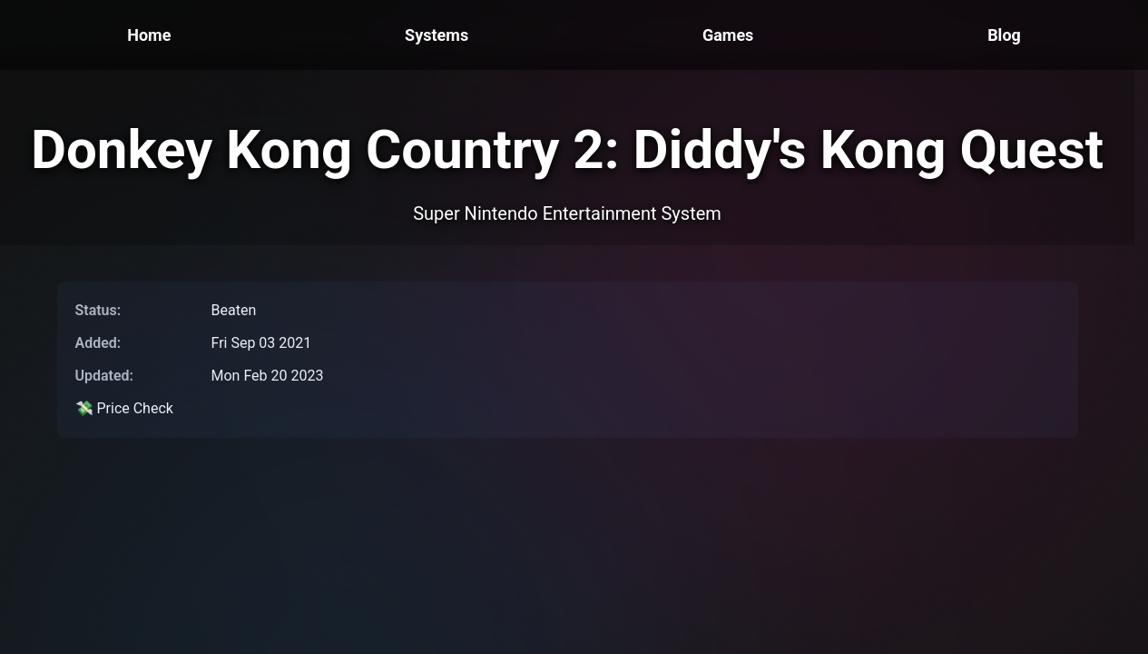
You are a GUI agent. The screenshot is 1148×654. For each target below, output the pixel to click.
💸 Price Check (124, 408)
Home (149, 35)
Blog (1004, 35)
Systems (436, 35)
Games (727, 35)
